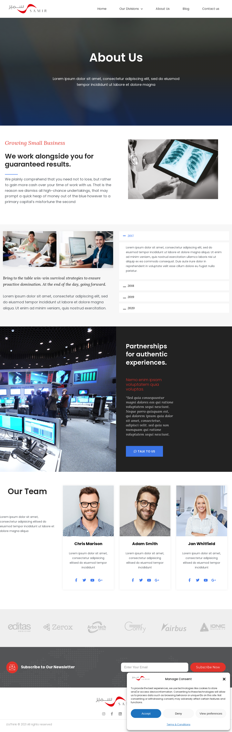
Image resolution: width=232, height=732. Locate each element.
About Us (163, 8)
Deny (178, 713)
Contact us (210, 8)
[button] (224, 679)
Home (101, 8)
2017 (131, 236)
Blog (186, 8)
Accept (146, 713)
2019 (131, 297)
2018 (131, 286)
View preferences (211, 713)
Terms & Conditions (178, 724)
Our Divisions (131, 9)
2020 (131, 308)
